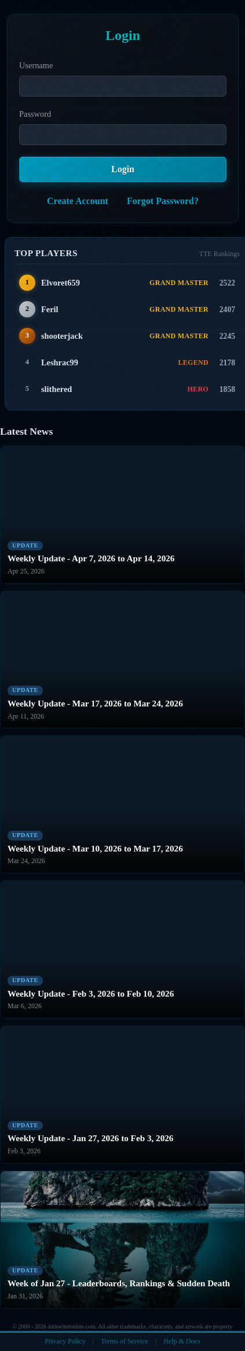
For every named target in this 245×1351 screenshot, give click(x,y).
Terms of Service (124, 1341)
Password (35, 114)
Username (36, 65)
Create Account (77, 201)
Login (122, 169)
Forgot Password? (163, 201)
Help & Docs (181, 1341)
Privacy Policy (65, 1341)
